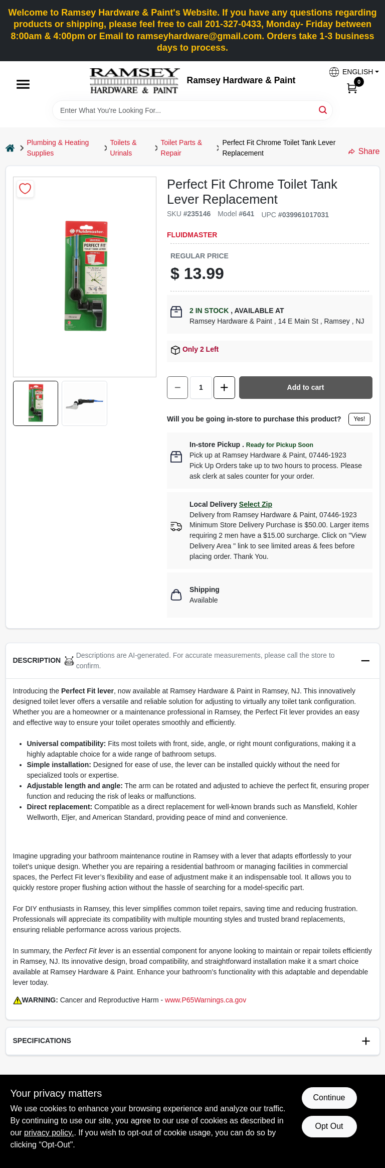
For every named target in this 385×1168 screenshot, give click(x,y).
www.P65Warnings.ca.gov (205, 1000)
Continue (329, 1097)
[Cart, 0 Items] (352, 88)
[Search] (323, 109)
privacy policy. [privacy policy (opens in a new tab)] (49, 1132)
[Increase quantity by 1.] (224, 387)
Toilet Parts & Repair (181, 147)
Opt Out (329, 1126)
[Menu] (23, 84)
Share (364, 151)
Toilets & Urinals (123, 147)
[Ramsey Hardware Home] (135, 80)
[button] (350, 72)
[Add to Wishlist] (25, 189)
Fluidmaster (192, 235)
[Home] (10, 147)
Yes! (359, 418)
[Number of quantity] (201, 387)
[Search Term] (192, 110)
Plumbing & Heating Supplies (58, 147)
